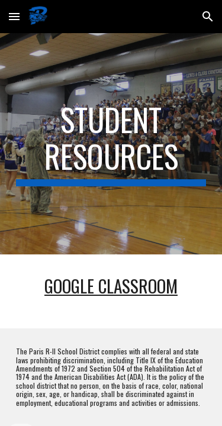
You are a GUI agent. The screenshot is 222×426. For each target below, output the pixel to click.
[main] (111, 144)
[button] (14, 16)
